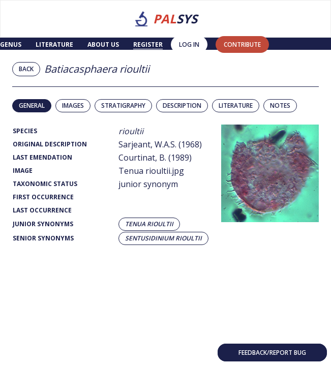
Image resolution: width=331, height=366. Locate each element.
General (32, 105)
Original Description (50, 144)
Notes (280, 105)
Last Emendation (42, 157)
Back (26, 69)
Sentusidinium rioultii (163, 238)
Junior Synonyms (43, 224)
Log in (189, 44)
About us (103, 44)
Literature (54, 44)
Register (148, 44)
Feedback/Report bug (272, 352)
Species (25, 131)
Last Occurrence (42, 210)
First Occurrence (43, 197)
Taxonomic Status (45, 183)
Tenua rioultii (149, 224)
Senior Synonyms (43, 238)
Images (73, 105)
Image (23, 170)
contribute (242, 44)
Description (182, 105)
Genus (10, 44)
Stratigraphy (123, 105)
